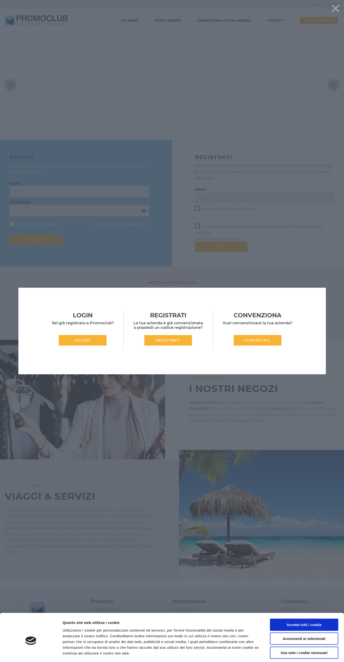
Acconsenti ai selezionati (304, 618)
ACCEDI (83, 340)
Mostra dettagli (254, 653)
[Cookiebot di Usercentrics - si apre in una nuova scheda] (31, 652)
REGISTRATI (168, 340)
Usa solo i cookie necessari (304, 631)
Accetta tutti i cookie (304, 603)
